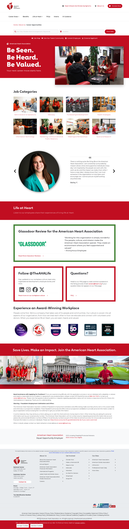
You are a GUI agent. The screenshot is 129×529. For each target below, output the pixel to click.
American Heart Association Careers (33, 513)
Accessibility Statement (90, 513)
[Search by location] (81, 32)
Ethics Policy (103, 513)
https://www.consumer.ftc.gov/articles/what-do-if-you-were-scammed (73, 420)
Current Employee (73, 38)
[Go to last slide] (15, 171)
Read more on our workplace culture (33, 296)
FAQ (74, 296)
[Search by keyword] (35, 32)
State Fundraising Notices (101, 515)
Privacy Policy (49, 513)
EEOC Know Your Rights (74, 437)
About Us (99, 6)
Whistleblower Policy (53, 515)
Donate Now (115, 6)
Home (15, 25)
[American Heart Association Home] (21, 6)
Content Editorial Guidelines (69, 515)
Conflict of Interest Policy (28, 515)
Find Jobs (110, 31)
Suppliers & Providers (85, 515)
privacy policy (80, 523)
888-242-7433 (94, 396)
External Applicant (89, 38)
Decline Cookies (36, 526)
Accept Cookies (22, 526)
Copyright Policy (77, 513)
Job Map (36, 38)
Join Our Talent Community (53, 38)
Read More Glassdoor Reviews (31, 256)
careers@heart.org (95, 284)
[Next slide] (114, 171)
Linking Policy (41, 515)
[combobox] (35, 32)
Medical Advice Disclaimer (63, 513)
